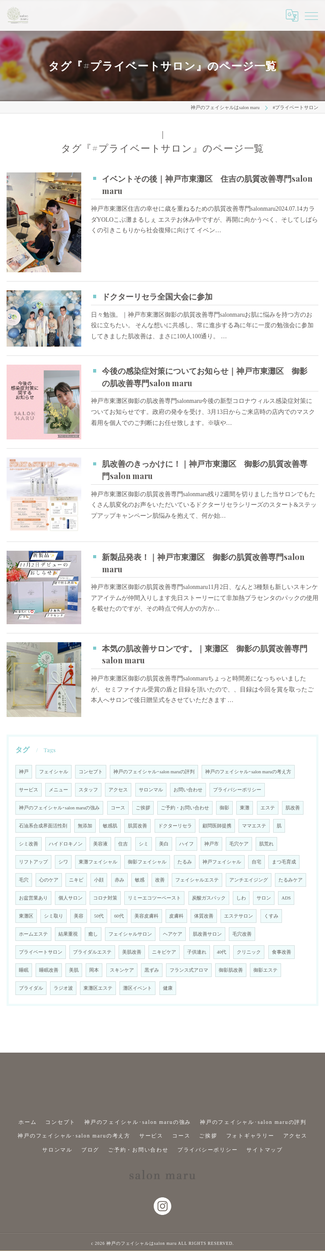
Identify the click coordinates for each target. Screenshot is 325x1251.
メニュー (58, 789)
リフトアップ (33, 862)
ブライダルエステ (92, 952)
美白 (164, 843)
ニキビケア (164, 952)
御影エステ (265, 970)
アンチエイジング (248, 880)
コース (118, 807)
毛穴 (24, 880)
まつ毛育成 (284, 862)
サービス (28, 789)
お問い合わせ (187, 789)
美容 (78, 916)
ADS (286, 898)
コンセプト (91, 771)
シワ (63, 862)
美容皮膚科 (146, 916)
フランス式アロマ (189, 970)
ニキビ (76, 880)
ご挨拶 (143, 807)
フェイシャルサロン (130, 934)
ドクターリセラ (175, 825)
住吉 (123, 843)
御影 (224, 807)
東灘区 (26, 916)
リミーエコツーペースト (154, 898)
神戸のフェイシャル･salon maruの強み (59, 807)
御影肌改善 (231, 970)
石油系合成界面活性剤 (43, 825)
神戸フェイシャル (221, 862)
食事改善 (281, 952)
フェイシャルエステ (197, 880)
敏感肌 (110, 825)
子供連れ (196, 952)
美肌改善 (131, 952)
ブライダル (31, 988)
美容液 (100, 843)
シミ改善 (28, 843)
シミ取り (53, 916)
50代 (99, 916)
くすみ (271, 916)
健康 (168, 988)
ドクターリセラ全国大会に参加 (157, 296)
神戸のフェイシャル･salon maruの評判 (154, 771)
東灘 (244, 807)
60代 (119, 916)
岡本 (94, 970)
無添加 (85, 825)
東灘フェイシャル (98, 862)
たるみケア (290, 880)
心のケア (48, 880)
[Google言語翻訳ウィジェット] (292, 15)
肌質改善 (137, 825)
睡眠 (24, 970)
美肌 (74, 970)
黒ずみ (151, 970)
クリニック (249, 952)
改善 (160, 880)
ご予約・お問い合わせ (185, 807)
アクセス (118, 789)
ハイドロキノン (66, 843)
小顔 (99, 880)
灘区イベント (137, 988)
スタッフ (88, 789)
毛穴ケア (239, 843)
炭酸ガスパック (209, 898)
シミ (143, 843)
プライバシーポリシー (237, 789)
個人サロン (70, 898)
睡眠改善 (48, 970)
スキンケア (122, 970)
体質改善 (203, 916)
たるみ (184, 862)
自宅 (256, 862)
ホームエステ (33, 934)
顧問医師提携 (216, 825)
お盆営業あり (33, 898)
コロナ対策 (105, 898)
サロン (263, 898)
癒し (93, 934)
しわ (241, 898)
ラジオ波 (63, 988)
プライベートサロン (40, 952)
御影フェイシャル (147, 862)
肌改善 (292, 807)
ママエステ (254, 825)
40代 (222, 952)
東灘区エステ (97, 988)
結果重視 (68, 934)
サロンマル (151, 789)
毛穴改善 (242, 934)
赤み (119, 880)
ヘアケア (172, 934)
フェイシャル (53, 771)
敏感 (139, 880)
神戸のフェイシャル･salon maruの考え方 (248, 771)
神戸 (24, 771)
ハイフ (186, 843)
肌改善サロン (207, 934)
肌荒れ (266, 843)
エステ (267, 807)
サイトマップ (264, 1147)
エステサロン (238, 916)
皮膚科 (176, 916)
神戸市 (211, 843)
